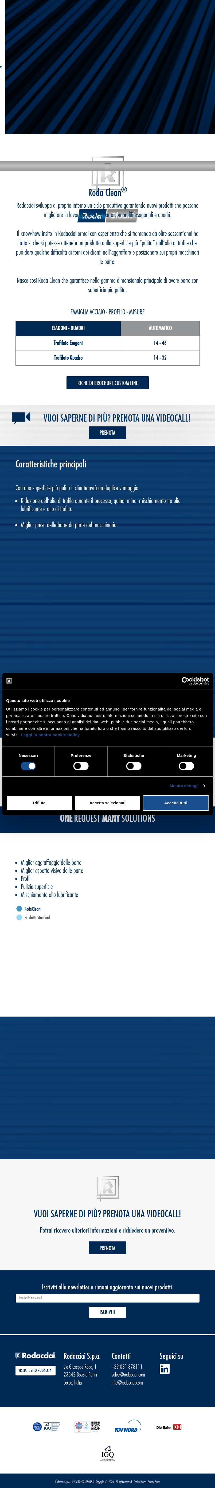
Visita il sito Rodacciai (35, 1370)
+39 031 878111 (127, 1367)
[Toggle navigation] (107, 166)
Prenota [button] (107, 1248)
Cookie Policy (140, 1481)
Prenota (107, 433)
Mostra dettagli (184, 785)
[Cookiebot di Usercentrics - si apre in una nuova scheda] (185, 681)
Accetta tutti (175, 803)
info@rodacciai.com (127, 1383)
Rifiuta (39, 803)
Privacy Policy (154, 1481)
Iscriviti (107, 1312)
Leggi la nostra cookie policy (50, 734)
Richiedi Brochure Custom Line (107, 383)
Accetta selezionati (107, 803)
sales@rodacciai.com (128, 1375)
